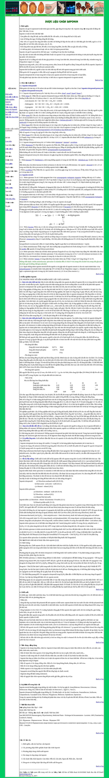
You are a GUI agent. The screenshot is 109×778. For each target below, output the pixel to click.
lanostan (66, 142)
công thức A (86, 98)
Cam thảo (8, 141)
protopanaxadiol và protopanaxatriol (59, 149)
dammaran (58, 142)
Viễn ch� (8, 210)
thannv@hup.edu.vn (26, 774)
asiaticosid (23, 122)
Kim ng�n (8, 163)
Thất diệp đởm (10, 199)
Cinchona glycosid (65, 120)
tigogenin (78, 177)
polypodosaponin (25, 269)
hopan (79, 93)
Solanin (37, 259)
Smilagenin (98, 197)
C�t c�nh (9, 149)
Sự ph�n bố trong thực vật (30, 684)
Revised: (22, 776)
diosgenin (35, 207)
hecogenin (67, 207)
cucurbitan (73, 142)
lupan (73, 93)
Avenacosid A (30, 239)
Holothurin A (39, 160)
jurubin (24, 249)
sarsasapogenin (61, 177)
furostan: (31, 227)
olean (63, 93)
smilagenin (70, 177)
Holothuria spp (83, 160)
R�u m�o (9, 188)
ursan (68, 93)
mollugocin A (88, 137)
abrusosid (89, 165)
